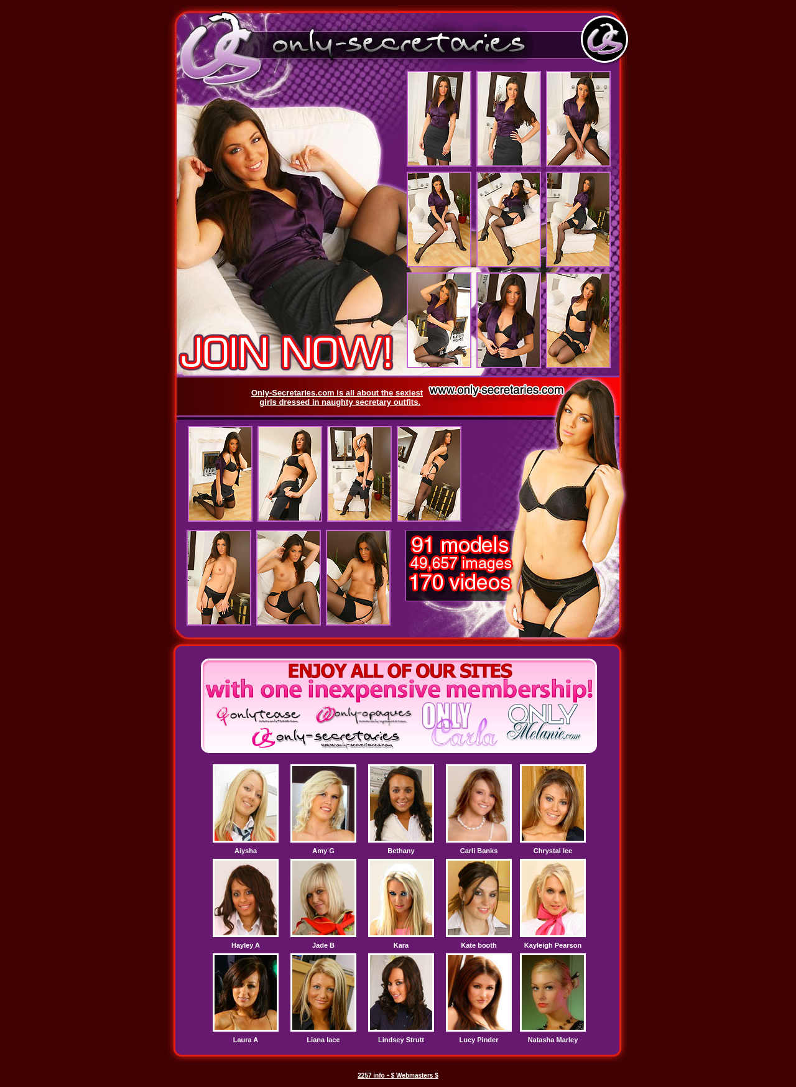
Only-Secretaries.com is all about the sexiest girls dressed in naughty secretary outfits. (337, 397)
